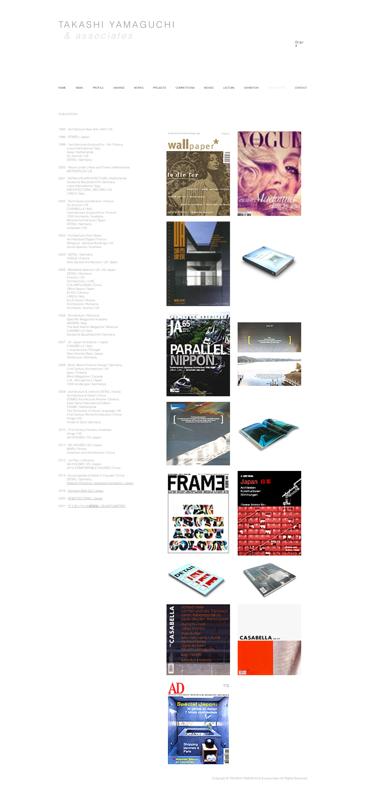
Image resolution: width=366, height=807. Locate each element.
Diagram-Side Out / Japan (85, 491)
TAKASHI (83, 24)
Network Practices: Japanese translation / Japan (100, 483)
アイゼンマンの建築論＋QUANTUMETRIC (97, 506)
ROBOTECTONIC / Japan (85, 498)
